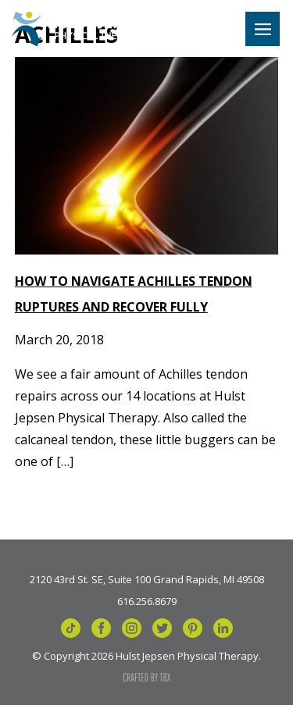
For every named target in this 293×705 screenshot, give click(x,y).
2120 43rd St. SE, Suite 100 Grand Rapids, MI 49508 (147, 578)
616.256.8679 (147, 600)
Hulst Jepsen (80, 29)
